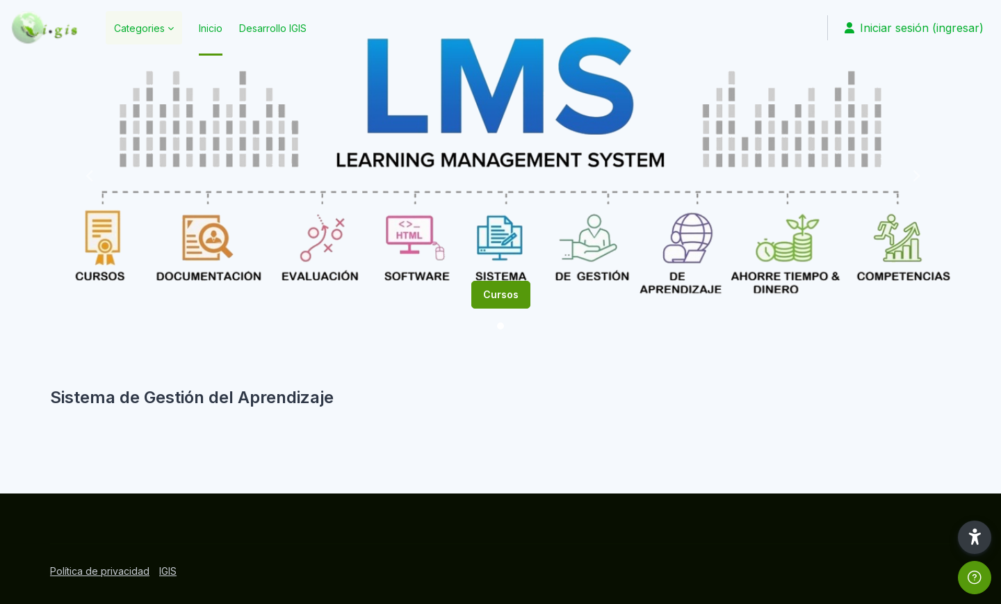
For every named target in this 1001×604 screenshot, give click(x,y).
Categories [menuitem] (139, 28)
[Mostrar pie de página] (974, 577)
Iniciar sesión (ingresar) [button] (914, 28)
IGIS (168, 571)
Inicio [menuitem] (210, 28)
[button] (87, 174)
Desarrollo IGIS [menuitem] (273, 28)
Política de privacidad (99, 571)
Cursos (501, 294)
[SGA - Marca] (44, 28)
